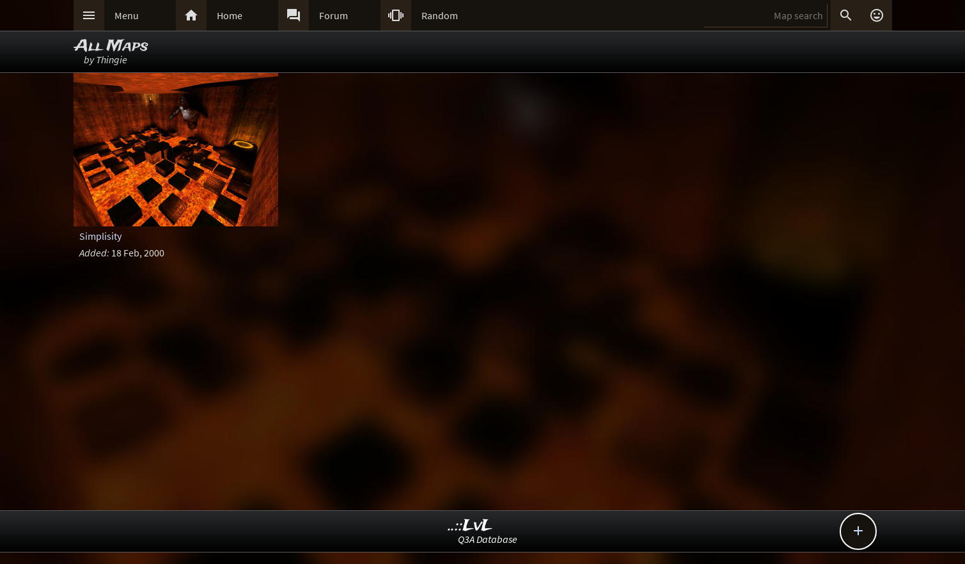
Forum (333, 15)
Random (439, 15)
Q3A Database (487, 539)
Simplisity (100, 236)
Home (229, 15)
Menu (126, 15)
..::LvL (470, 526)
